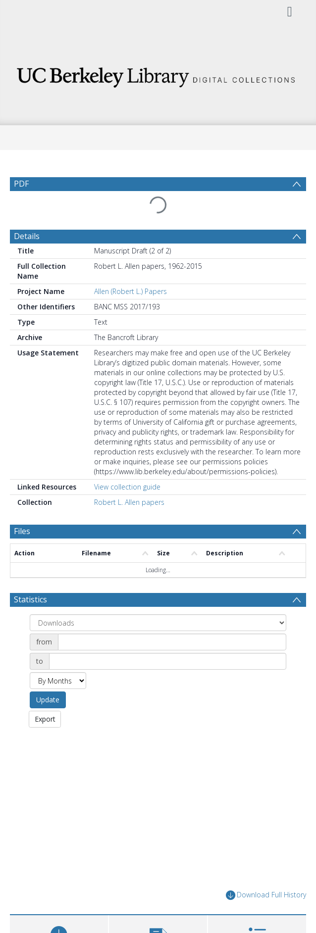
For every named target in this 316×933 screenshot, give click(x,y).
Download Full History (266, 895)
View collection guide (127, 486)
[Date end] (167, 661)
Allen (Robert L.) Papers (130, 291)
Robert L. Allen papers (129, 502)
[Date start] (172, 642)
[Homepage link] (158, 74)
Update (47, 699)
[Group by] (158, 622)
